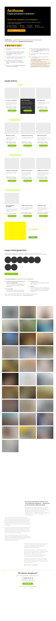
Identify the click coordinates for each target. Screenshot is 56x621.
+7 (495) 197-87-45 (27, 578)
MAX (24, 587)
